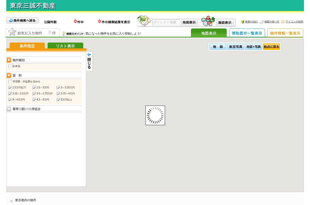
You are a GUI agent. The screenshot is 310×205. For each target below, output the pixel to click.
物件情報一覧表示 (285, 33)
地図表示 (208, 33)
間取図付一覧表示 (247, 33)
